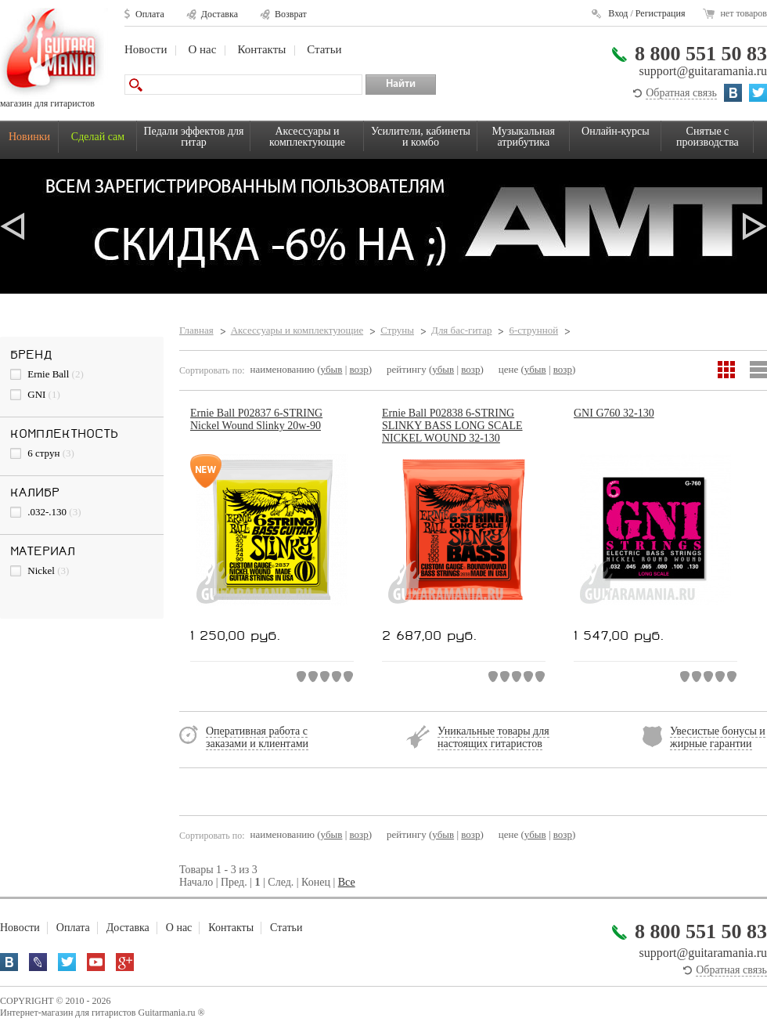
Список (758, 369)
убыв (332, 369)
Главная (196, 330)
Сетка (726, 369)
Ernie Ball (47, 374)
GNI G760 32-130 (614, 413)
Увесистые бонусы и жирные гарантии (717, 737)
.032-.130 (45, 512)
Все (346, 882)
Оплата (149, 14)
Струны (397, 330)
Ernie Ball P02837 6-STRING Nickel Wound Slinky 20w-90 (256, 419)
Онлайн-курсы (616, 131)
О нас (202, 49)
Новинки (29, 137)
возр (359, 369)
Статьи (324, 49)
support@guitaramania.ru (703, 71)
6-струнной (533, 330)
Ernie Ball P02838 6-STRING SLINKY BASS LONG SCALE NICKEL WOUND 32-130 (452, 425)
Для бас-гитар (461, 330)
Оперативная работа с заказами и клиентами (257, 737)
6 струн (42, 453)
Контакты (261, 49)
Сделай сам (97, 137)
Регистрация (661, 13)
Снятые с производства (707, 136)
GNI (35, 394)
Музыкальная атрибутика (523, 136)
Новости (145, 49)
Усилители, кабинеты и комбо (420, 136)
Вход (618, 13)
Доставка (219, 14)
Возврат (291, 14)
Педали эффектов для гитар (194, 136)
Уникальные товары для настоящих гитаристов (493, 737)
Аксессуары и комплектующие (307, 136)
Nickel (39, 570)
